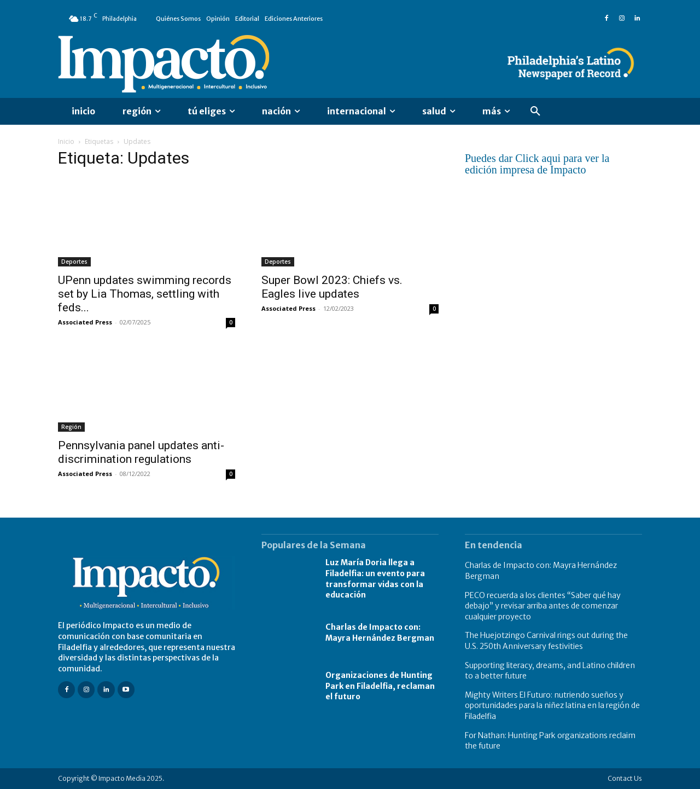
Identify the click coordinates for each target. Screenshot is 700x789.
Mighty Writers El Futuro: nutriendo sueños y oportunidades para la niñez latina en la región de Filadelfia (552, 705)
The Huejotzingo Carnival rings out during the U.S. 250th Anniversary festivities (546, 640)
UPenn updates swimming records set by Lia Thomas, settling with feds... (144, 294)
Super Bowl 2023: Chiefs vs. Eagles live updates (331, 287)
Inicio (66, 141)
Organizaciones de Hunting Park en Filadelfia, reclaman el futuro (380, 685)
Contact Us (625, 778)
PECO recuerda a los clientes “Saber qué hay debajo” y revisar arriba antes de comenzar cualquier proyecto (543, 606)
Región (71, 427)
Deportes (74, 261)
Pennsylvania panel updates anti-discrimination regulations (141, 452)
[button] (535, 112)
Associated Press (85, 322)
